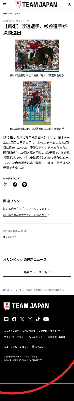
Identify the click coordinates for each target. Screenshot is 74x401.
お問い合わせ (28, 330)
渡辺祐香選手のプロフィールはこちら (25, 208)
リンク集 (42, 330)
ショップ (24, 346)
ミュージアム (10, 346)
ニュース (17, 290)
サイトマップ (56, 330)
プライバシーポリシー (15, 337)
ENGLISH (40, 346)
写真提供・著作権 (56, 337)
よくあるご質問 (11, 330)
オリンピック (9, 236)
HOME (6, 290)
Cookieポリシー (37, 337)
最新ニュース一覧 (35, 272)
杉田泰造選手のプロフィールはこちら (25, 215)
